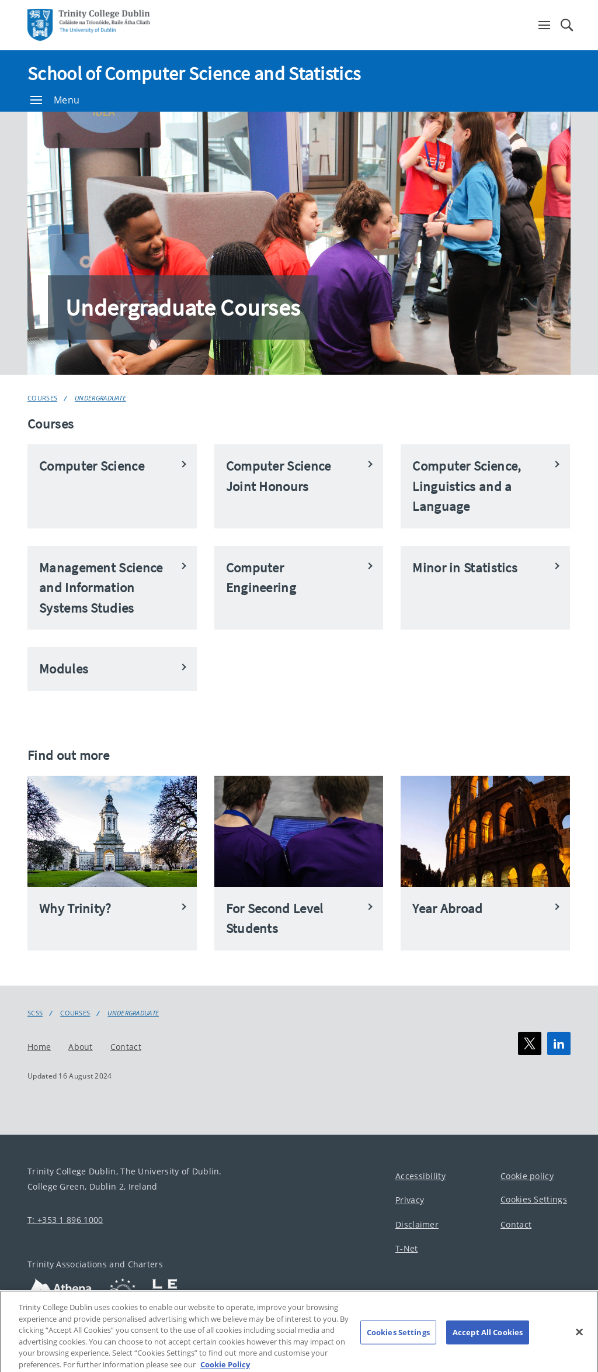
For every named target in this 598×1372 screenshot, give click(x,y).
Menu (54, 100)
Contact (125, 1046)
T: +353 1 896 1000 (65, 1219)
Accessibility (420, 1175)
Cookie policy (527, 1175)
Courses (42, 397)
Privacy (409, 1199)
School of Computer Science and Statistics (193, 73)
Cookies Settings (533, 1199)
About (80, 1046)
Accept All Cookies (488, 1339)
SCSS (35, 1013)
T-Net (406, 1248)
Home (39, 1046)
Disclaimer (417, 1224)
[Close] (579, 1339)
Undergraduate (100, 397)
